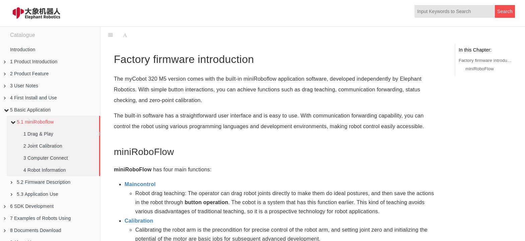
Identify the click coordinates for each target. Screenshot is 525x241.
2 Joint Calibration (42, 146)
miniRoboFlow (479, 68)
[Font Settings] (125, 35)
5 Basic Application (27, 109)
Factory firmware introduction (485, 60)
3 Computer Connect (45, 158)
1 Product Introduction (30, 61)
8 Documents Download (32, 230)
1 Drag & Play (38, 134)
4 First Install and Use (30, 97)
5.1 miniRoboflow (32, 122)
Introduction (22, 49)
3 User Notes (21, 85)
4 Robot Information (44, 170)
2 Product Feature (26, 73)
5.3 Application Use (34, 194)
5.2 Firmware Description (40, 182)
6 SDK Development (29, 206)
